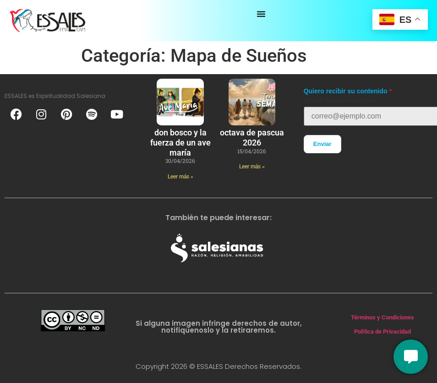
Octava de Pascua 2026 (252, 137)
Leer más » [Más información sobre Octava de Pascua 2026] (252, 166)
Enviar (322, 143)
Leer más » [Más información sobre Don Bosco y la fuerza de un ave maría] (180, 176)
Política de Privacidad (382, 331)
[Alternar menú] (261, 13)
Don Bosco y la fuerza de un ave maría (180, 142)
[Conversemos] (410, 357)
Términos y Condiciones (382, 317)
